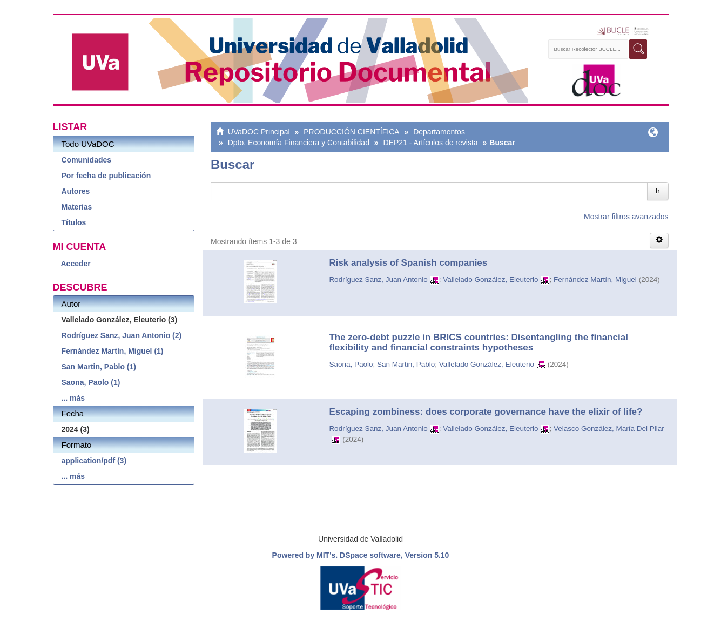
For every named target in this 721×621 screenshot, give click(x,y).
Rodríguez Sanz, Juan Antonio (378, 279)
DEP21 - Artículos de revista (430, 142)
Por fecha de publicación (106, 175)
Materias (77, 206)
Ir (658, 191)
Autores (76, 191)
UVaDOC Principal (259, 131)
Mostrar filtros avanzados (626, 216)
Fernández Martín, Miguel (595, 279)
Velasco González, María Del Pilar (609, 428)
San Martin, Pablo (406, 364)
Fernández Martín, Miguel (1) (113, 351)
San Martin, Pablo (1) (99, 366)
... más (73, 398)
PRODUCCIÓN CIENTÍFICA (351, 131)
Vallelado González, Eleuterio (490, 279)
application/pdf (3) (94, 460)
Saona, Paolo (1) (91, 382)
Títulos (74, 222)
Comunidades (87, 160)
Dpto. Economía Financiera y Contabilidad (298, 142)
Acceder (76, 263)
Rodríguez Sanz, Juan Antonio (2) (122, 335)
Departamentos (439, 131)
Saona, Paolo (351, 364)
